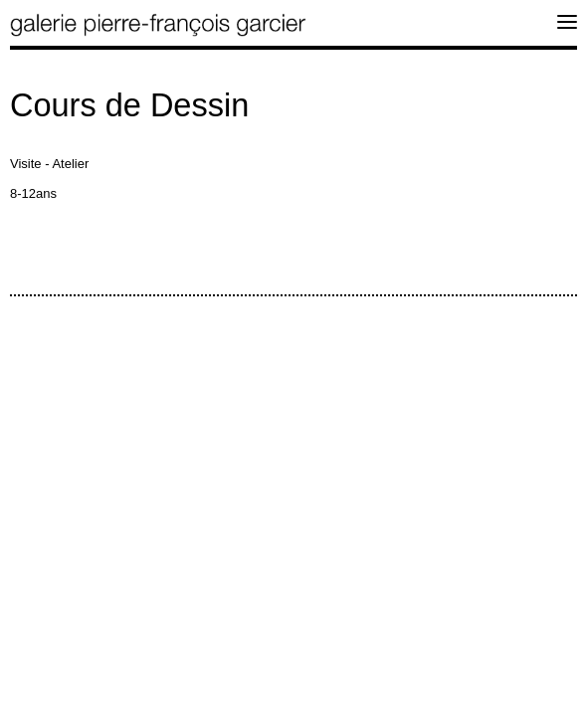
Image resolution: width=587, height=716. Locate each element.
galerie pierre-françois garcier (159, 25)
